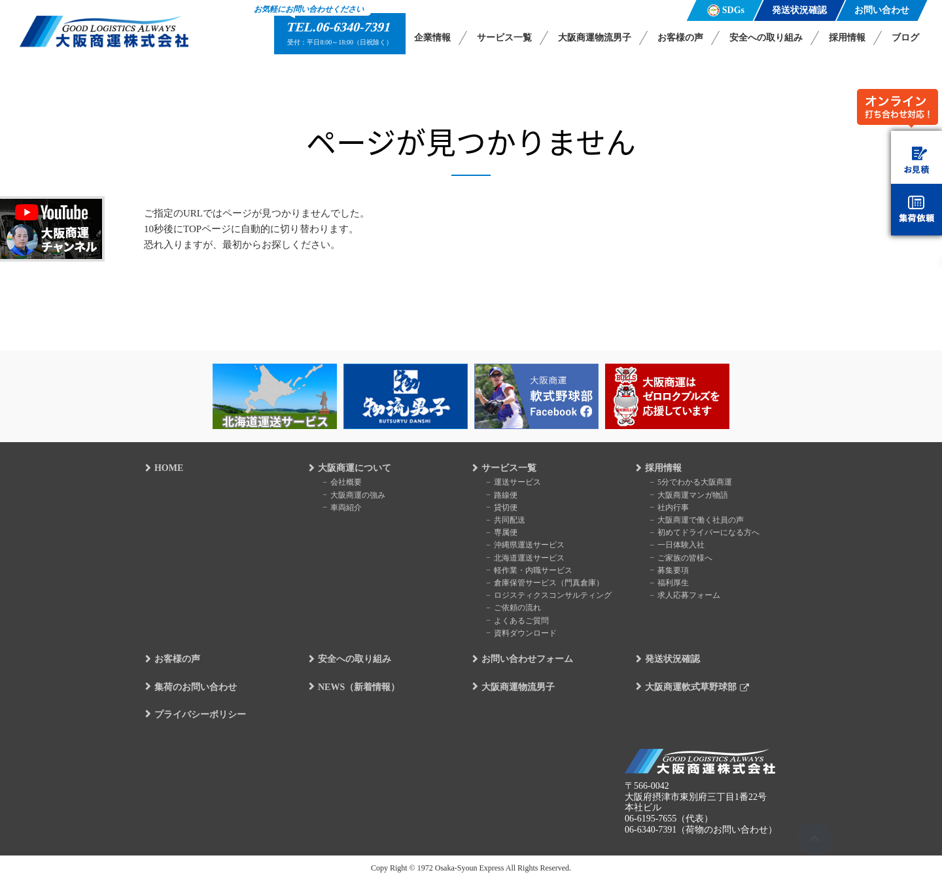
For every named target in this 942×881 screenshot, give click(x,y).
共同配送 (507, 520)
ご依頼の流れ (515, 607)
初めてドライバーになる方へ (706, 532)
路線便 (503, 494)
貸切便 (503, 506)
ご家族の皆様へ (682, 557)
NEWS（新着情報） (357, 687)
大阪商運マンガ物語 (690, 494)
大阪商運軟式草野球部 (689, 687)
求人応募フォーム (686, 595)
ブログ (905, 38)
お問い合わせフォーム (526, 660)
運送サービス (515, 482)
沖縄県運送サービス (527, 544)
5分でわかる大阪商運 (692, 482)
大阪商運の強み (355, 494)
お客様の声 (680, 38)
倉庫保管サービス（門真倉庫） (547, 582)
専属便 (503, 532)
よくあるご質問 (519, 620)
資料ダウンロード (523, 632)
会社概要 (344, 482)
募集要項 (671, 569)
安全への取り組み (766, 38)
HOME (167, 469)
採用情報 (847, 38)
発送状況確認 (671, 660)
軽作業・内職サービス (531, 569)
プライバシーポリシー (199, 714)
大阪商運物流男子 (594, 38)
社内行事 (671, 506)
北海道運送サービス (527, 557)
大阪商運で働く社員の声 (698, 520)
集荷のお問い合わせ (194, 687)
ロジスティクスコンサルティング (551, 595)
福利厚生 (671, 582)
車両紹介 (344, 506)
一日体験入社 (679, 544)
